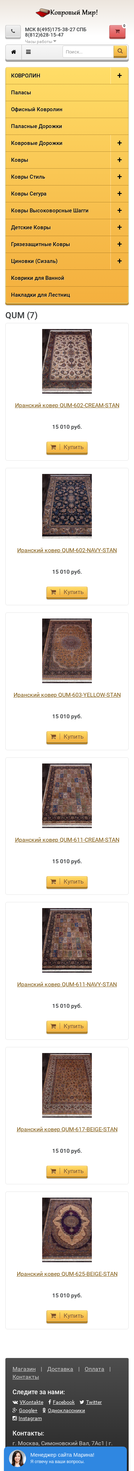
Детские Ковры (31, 227)
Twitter (91, 1402)
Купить (67, 447)
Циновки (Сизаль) (34, 261)
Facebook (61, 1402)
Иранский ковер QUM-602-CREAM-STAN (67, 405)
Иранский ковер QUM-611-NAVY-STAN (67, 984)
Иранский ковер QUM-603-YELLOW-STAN (67, 694)
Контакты (26, 1376)
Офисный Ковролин (37, 109)
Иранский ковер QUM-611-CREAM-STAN (67, 839)
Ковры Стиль (28, 177)
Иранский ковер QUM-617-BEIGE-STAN (67, 1129)
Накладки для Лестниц (40, 295)
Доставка (60, 1369)
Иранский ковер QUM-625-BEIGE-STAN (67, 1273)
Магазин (24, 1369)
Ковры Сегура (28, 194)
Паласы (21, 92)
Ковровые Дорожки (37, 143)
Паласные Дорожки (36, 126)
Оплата (94, 1369)
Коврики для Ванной (37, 278)
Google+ (25, 1410)
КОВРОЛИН (25, 75)
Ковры (19, 160)
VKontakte (28, 1402)
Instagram (27, 1418)
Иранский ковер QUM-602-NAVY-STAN (67, 550)
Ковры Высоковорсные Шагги (50, 210)
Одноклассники (64, 1410)
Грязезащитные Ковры (40, 244)
